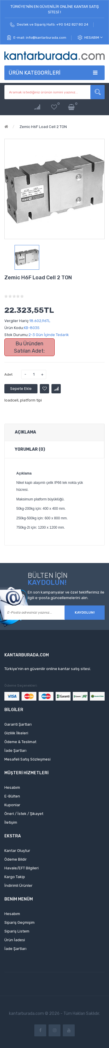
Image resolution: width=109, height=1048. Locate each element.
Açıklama (25, 432)
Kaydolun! (84, 612)
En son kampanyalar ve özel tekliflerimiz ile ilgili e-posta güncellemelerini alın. (66, 595)
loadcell (11, 400)
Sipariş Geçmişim (19, 922)
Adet (8, 374)
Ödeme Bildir (15, 859)
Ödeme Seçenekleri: (20, 685)
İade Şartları (15, 750)
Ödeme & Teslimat (20, 742)
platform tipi (31, 400)
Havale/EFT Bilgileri (21, 868)
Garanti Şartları (18, 724)
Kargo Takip (14, 877)
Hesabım (93, 37)
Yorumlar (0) (30, 449)
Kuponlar (12, 805)
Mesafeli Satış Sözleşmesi (27, 759)
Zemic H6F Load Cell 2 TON (43, 127)
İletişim (10, 822)
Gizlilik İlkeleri (16, 733)
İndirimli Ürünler (18, 885)
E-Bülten (12, 796)
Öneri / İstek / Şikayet (23, 813)
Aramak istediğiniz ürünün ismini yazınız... (97, 92)
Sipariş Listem (16, 931)
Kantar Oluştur (17, 850)
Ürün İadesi (14, 940)
